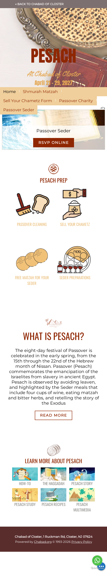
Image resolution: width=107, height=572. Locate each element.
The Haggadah (53, 483)
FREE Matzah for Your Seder (32, 280)
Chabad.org (43, 542)
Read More (53, 415)
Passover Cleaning (32, 224)
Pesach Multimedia (82, 506)
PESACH (53, 56)
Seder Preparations (74, 277)
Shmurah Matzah (40, 91)
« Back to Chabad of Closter (39, 4)
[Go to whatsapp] (97, 560)
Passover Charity (76, 100)
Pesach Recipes (54, 504)
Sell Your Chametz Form (27, 100)
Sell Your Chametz (75, 224)
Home (9, 91)
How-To (25, 483)
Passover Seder (18, 109)
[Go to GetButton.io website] (97, 568)
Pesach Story (82, 483)
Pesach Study (25, 504)
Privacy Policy (81, 542)
